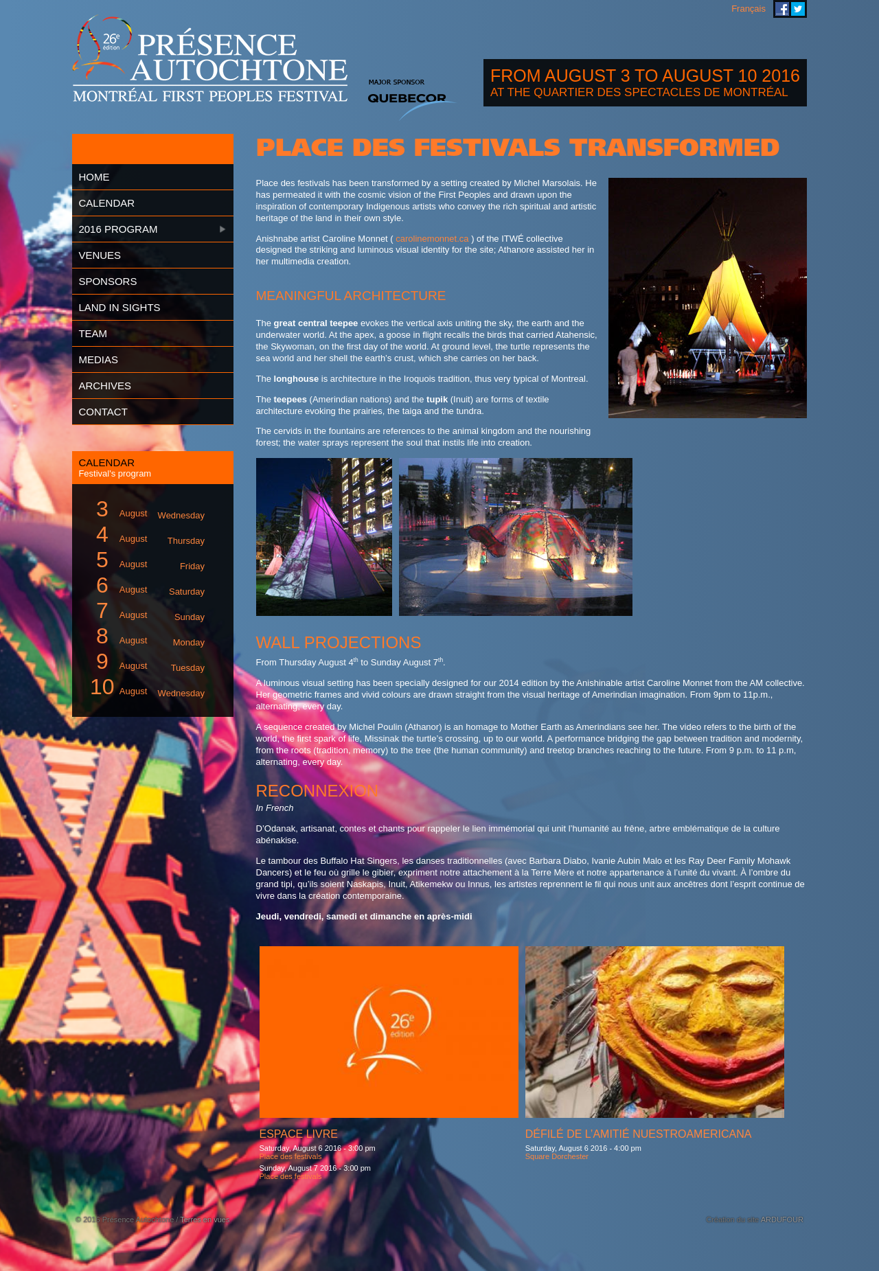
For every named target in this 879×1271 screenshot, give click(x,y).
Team (92, 333)
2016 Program (117, 229)
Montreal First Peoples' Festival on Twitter (798, 9)
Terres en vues (204, 1219)
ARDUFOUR (782, 1219)
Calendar (106, 203)
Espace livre (299, 1134)
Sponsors (107, 281)
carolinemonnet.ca (432, 238)
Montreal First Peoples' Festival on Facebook (782, 9)
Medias (98, 359)
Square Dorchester (557, 1156)
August (145, 509)
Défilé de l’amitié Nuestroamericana (638, 1134)
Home (93, 177)
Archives (104, 385)
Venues (99, 255)
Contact (102, 411)
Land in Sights (119, 307)
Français (748, 8)
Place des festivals (291, 1156)
